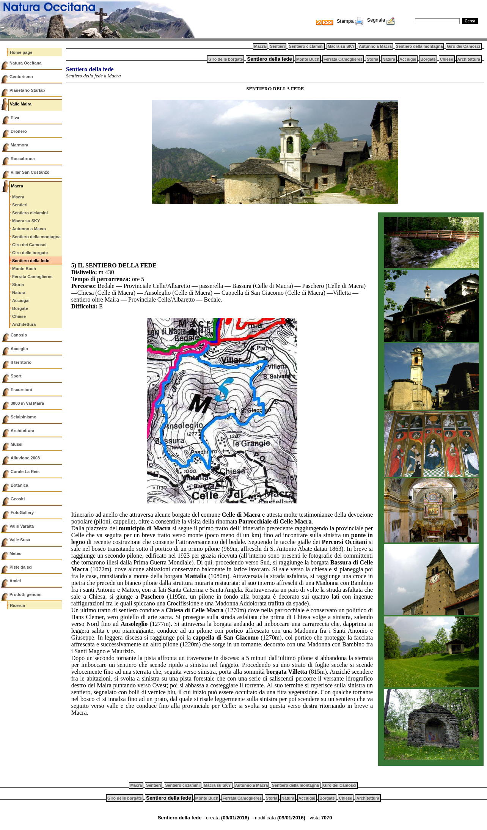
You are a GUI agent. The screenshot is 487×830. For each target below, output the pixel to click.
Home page (21, 52)
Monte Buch (24, 268)
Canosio (19, 335)
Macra (17, 186)
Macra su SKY (26, 221)
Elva (15, 117)
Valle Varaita (21, 526)
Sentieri (19, 205)
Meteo (15, 553)
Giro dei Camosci (29, 244)
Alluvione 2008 (25, 458)
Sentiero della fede (30, 260)
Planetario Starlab (27, 90)
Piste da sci (21, 567)
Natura (18, 292)
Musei (16, 444)
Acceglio (19, 348)
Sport (16, 376)
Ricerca (17, 605)
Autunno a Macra (29, 228)
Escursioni (21, 389)
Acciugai (21, 300)
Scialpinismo (23, 417)
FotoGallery (22, 512)
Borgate (20, 308)
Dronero (19, 131)
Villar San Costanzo (30, 172)
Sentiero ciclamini (30, 213)
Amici (15, 580)
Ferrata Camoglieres (32, 276)
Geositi (18, 499)
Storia (18, 284)
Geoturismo (21, 76)
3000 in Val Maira (27, 403)
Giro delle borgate (30, 252)
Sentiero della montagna (36, 236)
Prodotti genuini (25, 594)
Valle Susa (19, 540)
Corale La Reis (25, 471)
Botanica (19, 485)
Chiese (19, 316)
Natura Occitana (25, 63)
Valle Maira (20, 104)
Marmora (19, 145)
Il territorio (21, 362)
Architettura (24, 324)
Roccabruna (23, 158)
